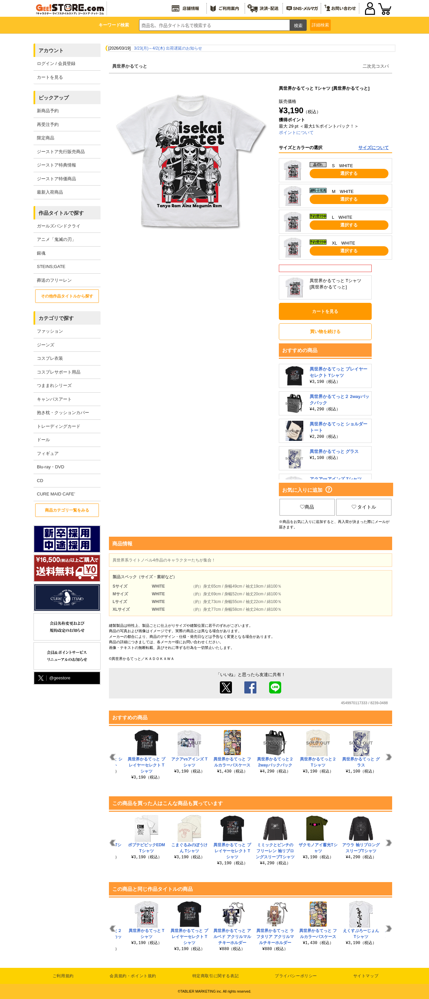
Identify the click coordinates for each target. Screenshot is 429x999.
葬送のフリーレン (54, 280)
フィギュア (48, 453)
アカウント (51, 50)
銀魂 (41, 253)
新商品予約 (48, 110)
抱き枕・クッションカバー (63, 412)
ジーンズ (45, 344)
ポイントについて (296, 132)
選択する (349, 173)
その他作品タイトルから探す (67, 296)
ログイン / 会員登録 (56, 63)
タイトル (364, 507)
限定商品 (45, 137)
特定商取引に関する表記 (215, 976)
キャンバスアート (54, 399)
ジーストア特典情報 (56, 165)
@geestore (53, 678)
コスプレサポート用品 (58, 372)
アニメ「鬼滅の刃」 (56, 239)
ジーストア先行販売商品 (61, 151)
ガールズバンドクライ (58, 225)
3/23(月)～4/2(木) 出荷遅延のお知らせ (168, 48)
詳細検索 (320, 24)
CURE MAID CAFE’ (56, 493)
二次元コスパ (376, 66)
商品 (307, 507)
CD (40, 480)
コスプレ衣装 (50, 358)
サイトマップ (366, 976)
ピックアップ (54, 98)
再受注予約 (48, 124)
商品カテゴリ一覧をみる (67, 510)
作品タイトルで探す (61, 213)
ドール (43, 439)
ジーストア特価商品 (56, 178)
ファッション (50, 331)
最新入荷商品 (50, 192)
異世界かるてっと (129, 66)
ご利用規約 (63, 976)
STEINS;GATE (51, 266)
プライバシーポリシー (296, 976)
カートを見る (50, 77)
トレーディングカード (58, 426)
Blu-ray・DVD (50, 466)
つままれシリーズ (54, 385)
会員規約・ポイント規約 (133, 976)
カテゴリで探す (56, 318)
